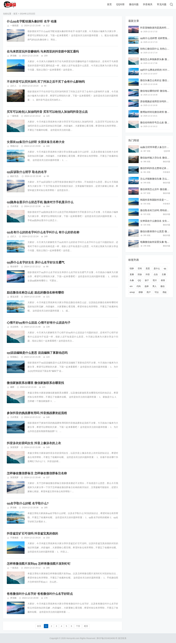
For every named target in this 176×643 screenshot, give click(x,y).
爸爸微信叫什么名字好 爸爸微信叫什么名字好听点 (40, 593)
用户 (149, 292)
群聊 (141, 292)
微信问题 (134, 4)
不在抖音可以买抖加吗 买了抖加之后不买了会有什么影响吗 (46, 81)
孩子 (147, 280)
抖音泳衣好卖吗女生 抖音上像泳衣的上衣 (34, 443)
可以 (157, 292)
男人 (154, 286)
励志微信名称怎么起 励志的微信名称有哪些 (35, 292)
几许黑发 (14, 206)
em (131, 286)
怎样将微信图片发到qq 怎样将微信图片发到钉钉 (38, 563)
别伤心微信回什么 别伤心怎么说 (157, 48)
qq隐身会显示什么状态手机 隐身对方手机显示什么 (40, 202)
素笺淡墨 (14, 296)
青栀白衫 (14, 146)
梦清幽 (13, 55)
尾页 (86, 626)
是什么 (157, 268)
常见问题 (161, 4)
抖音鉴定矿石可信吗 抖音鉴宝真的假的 (32, 533)
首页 (109, 4)
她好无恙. (14, 176)
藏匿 (12, 387)
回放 (140, 274)
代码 (138, 286)
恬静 (132, 268)
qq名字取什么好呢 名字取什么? (28, 503)
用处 (165, 292)
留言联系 (122, 638)
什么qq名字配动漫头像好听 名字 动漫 (32, 21)
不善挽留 (14, 537)
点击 (156, 274)
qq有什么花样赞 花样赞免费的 (156, 38)
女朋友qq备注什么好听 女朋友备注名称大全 (36, 141)
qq (165, 268)
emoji (132, 292)
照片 (155, 280)
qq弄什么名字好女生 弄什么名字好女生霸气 (36, 262)
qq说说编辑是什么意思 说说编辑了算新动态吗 (37, 352)
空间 (140, 268)
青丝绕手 (14, 266)
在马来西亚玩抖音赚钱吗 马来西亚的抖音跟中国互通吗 (43, 51)
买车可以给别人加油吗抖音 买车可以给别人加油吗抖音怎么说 (47, 111)
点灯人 (13, 86)
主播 (164, 274)
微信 (162, 286)
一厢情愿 (14, 25)
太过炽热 (14, 327)
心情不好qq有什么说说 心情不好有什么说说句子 (38, 322)
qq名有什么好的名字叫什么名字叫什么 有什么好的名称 (43, 232)
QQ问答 (120, 4)
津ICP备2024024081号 (107, 638)
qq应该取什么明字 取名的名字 (27, 172)
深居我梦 (14, 447)
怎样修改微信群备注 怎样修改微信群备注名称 (37, 473)
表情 (163, 280)
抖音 (148, 274)
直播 (132, 274)
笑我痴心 (14, 357)
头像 (132, 280)
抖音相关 (147, 4)
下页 (78, 626)
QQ (139, 280)
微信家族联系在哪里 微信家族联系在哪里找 (35, 382)
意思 (148, 268)
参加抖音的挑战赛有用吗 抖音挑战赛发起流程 (37, 413)
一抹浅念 (14, 568)
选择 (146, 286)
